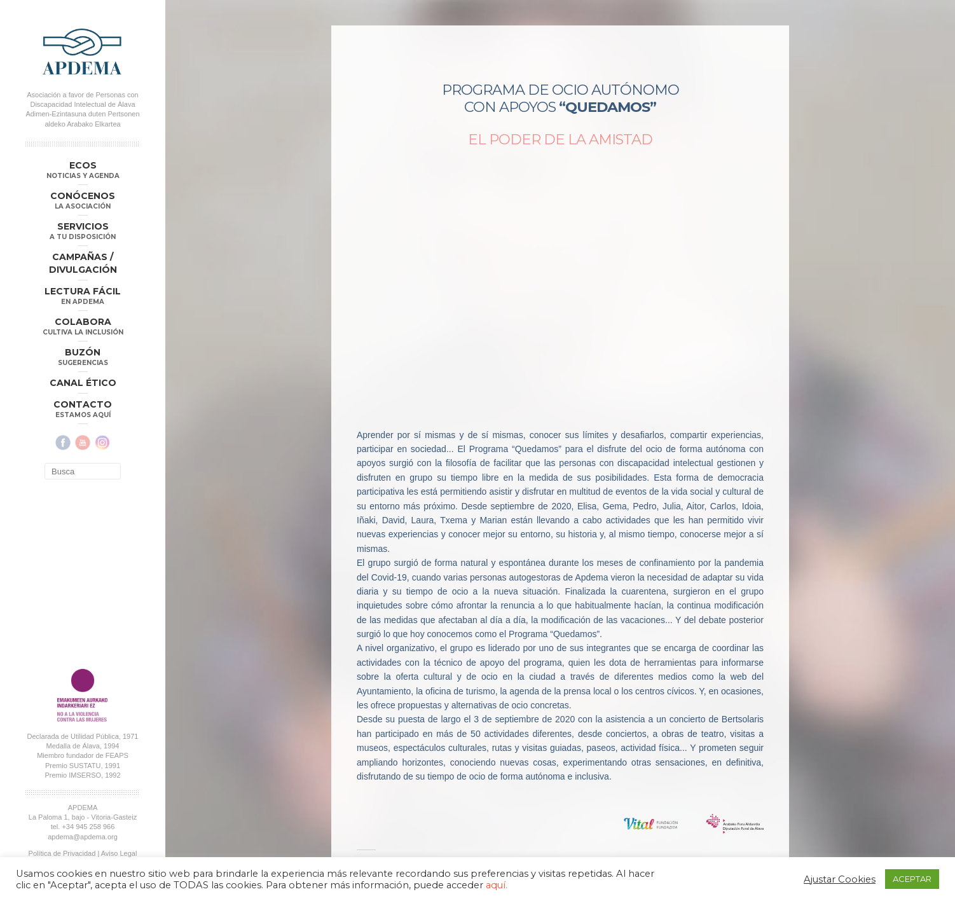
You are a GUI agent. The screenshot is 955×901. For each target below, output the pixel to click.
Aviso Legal (119, 853)
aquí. (496, 885)
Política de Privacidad (62, 853)
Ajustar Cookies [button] (840, 879)
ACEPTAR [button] (912, 879)
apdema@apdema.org (83, 837)
